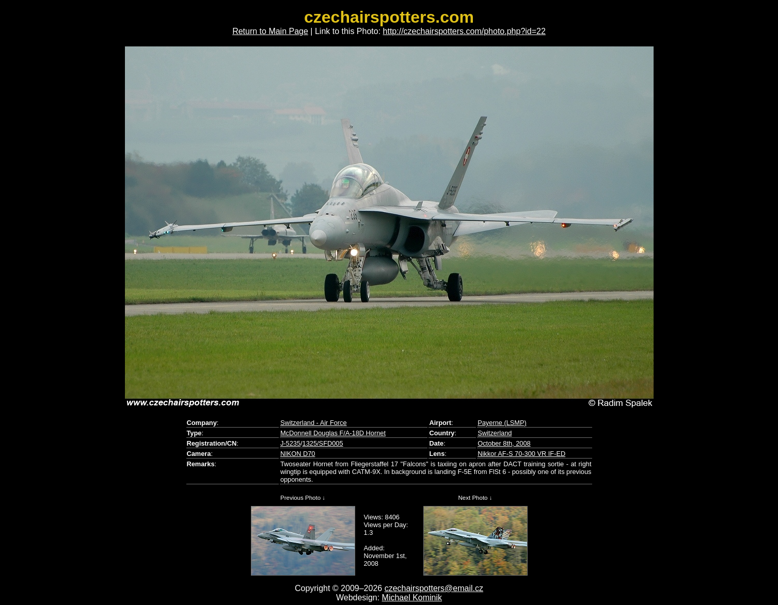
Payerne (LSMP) (502, 423)
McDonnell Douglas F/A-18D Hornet (333, 433)
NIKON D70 (297, 453)
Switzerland (495, 433)
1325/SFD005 (323, 443)
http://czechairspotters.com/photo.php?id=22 (464, 31)
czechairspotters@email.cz (434, 588)
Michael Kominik (412, 597)
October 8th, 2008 (504, 443)
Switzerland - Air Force (313, 423)
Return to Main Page (270, 31)
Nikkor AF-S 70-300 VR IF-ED (521, 453)
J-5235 (290, 443)
